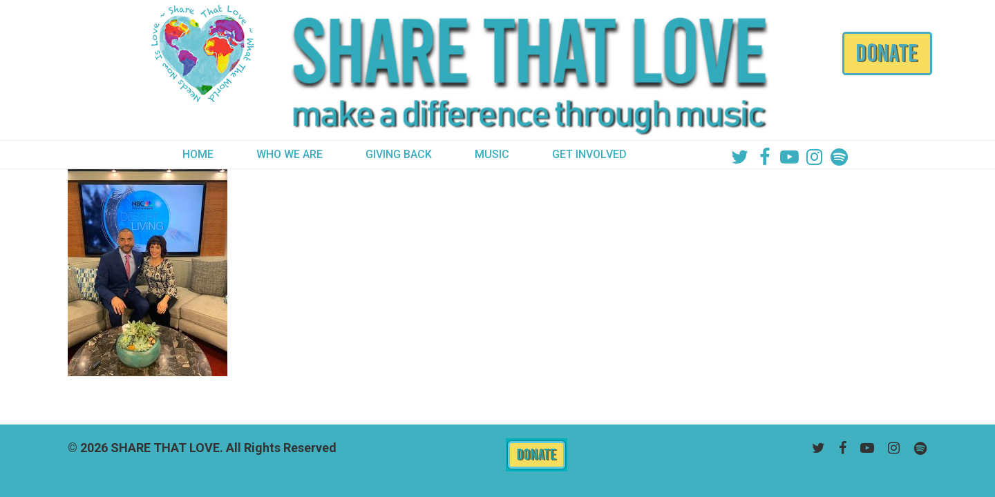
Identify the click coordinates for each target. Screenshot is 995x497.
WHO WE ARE (289, 154)
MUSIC (492, 154)
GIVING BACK (399, 154)
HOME (198, 154)
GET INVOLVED (589, 154)
